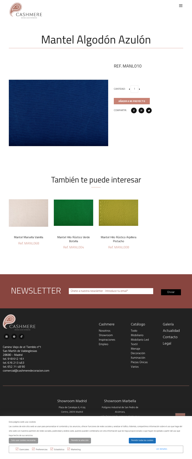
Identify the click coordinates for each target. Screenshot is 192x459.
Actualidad (171, 331)
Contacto (170, 337)
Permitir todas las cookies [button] (142, 440)
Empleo (103, 344)
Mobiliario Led (140, 339)
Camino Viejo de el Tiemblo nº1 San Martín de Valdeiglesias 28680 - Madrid (22, 351)
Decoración (138, 353)
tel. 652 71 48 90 (14, 366)
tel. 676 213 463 (13, 362)
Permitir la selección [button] (79, 440)
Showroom (106, 335)
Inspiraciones (107, 339)
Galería (168, 325)
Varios (135, 366)
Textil (134, 344)
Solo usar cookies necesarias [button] (23, 440)
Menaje (135, 348)
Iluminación (138, 357)
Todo (134, 330)
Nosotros (104, 330)
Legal (167, 344)
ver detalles (161, 449)
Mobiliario (137, 335)
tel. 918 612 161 (13, 358)
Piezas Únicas (139, 362)
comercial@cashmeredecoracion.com (26, 370)
